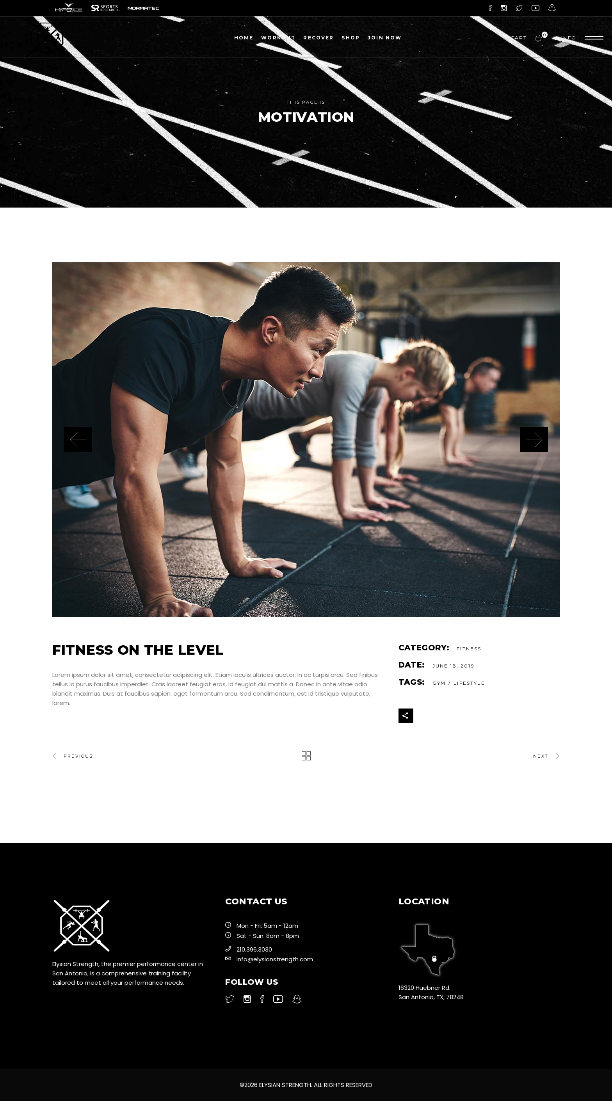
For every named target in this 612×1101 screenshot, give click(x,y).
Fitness (469, 649)
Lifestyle (469, 683)
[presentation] (78, 439)
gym (439, 683)
